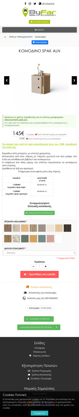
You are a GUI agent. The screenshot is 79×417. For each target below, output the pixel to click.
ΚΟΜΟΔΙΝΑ (39, 308)
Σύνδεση (34, 378)
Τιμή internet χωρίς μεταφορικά (50, 134)
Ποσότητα (39, 262)
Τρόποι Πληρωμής (39, 370)
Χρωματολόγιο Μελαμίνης (41, 213)
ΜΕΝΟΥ (48, 29)
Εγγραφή (46, 378)
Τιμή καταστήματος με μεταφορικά (43, 138)
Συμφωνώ (39, 413)
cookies (35, 399)
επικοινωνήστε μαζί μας (15, 119)
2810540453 (48, 3)
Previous (6, 80)
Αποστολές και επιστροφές (40, 292)
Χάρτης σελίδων (39, 355)
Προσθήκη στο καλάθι (39, 274)
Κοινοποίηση (40, 42)
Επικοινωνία (39, 351)
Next (74, 80)
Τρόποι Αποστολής (39, 374)
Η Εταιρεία (39, 348)
